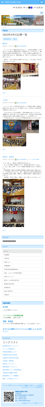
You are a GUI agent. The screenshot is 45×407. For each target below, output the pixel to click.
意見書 (5, 307)
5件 (15, 39)
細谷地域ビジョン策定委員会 (12, 370)
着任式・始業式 (8, 157)
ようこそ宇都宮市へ (9, 349)
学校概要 (25, 385)
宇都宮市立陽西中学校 (10, 373)
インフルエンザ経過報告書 (13, 315)
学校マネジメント (30, 387)
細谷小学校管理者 (20, 46)
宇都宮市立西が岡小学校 (10, 358)
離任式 (5, 43)
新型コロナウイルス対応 (15, 385)
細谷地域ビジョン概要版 (10, 375)
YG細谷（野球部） (9, 361)
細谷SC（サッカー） (9, 364)
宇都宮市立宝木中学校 (10, 355)
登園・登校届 (8, 321)
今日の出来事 (35, 159)
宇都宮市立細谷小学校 (13, 2)
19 (4, 230)
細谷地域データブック (10, 366)
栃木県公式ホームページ (10, 346)
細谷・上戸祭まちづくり (10, 378)
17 (4, 149)
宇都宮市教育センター (10, 352)
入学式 (5, 100)
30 (4, 93)
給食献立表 (39, 387)
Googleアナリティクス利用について (32, 403)
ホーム (5, 385)
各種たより (33, 385)
